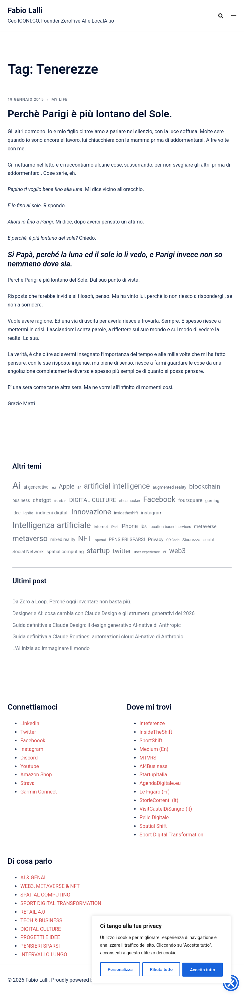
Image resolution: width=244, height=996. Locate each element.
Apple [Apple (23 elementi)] (66, 486)
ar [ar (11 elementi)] (79, 487)
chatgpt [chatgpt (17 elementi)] (42, 500)
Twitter (28, 732)
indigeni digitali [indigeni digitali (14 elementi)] (52, 513)
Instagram (31, 749)
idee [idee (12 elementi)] (16, 512)
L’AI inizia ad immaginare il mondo (51, 648)
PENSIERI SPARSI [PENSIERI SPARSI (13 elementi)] (127, 539)
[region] (161, 950)
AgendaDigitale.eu (160, 783)
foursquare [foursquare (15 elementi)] (190, 500)
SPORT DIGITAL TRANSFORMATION (60, 903)
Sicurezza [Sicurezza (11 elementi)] (191, 539)
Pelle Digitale (154, 817)
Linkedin (29, 723)
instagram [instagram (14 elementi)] (151, 513)
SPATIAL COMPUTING (45, 895)
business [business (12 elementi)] (21, 500)
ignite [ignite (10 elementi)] (28, 513)
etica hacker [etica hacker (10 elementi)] (129, 500)
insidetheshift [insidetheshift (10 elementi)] (126, 513)
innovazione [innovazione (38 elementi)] (91, 511)
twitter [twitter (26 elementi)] (122, 551)
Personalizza (120, 969)
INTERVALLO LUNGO (43, 954)
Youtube (29, 766)
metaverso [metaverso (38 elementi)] (30, 538)
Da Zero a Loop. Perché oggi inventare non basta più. (71, 602)
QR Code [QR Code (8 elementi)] (173, 540)
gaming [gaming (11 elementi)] (212, 500)
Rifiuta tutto (161, 969)
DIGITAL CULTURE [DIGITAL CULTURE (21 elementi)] (92, 500)
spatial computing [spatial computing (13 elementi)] (65, 551)
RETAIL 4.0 (32, 912)
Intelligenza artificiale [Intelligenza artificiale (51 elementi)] (51, 525)
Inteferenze (152, 723)
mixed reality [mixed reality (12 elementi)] (63, 539)
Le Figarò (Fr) (154, 792)
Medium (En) (153, 749)
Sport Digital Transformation (171, 835)
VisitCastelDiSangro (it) (165, 809)
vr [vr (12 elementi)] (164, 551)
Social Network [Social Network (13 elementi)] (28, 551)
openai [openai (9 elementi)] (100, 540)
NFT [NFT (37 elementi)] (85, 538)
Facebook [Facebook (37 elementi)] (159, 499)
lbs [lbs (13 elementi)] (143, 526)
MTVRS (147, 758)
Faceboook (32, 741)
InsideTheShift (155, 732)
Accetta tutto (202, 969)
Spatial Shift (153, 826)
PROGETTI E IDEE (40, 937)
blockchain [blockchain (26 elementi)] (204, 486)
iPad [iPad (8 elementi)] (114, 527)
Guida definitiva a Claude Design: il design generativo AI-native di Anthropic (96, 625)
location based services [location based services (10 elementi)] (170, 526)
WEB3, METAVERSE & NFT (50, 886)
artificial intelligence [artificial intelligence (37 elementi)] (117, 486)
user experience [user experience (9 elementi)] (147, 552)
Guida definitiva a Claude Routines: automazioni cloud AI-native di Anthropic (97, 637)
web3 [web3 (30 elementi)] (177, 551)
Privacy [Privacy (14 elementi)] (155, 539)
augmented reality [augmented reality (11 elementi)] (169, 487)
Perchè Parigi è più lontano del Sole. (90, 114)
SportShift (150, 741)
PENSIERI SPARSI (40, 946)
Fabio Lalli (25, 10)
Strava (27, 783)
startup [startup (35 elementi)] (98, 550)
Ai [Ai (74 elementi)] (16, 485)
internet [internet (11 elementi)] (101, 526)
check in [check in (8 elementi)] (60, 501)
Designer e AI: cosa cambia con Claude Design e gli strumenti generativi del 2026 (103, 613)
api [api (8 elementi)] (53, 487)
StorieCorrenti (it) (158, 800)
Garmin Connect (38, 792)
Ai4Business (153, 766)
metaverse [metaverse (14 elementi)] (205, 526)
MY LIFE (59, 99)
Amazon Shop (36, 775)
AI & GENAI (32, 878)
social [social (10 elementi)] (208, 539)
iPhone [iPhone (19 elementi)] (129, 526)
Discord (28, 758)
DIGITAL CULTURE (40, 929)
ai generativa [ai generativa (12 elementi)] (36, 487)
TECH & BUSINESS (41, 920)
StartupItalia (153, 775)
